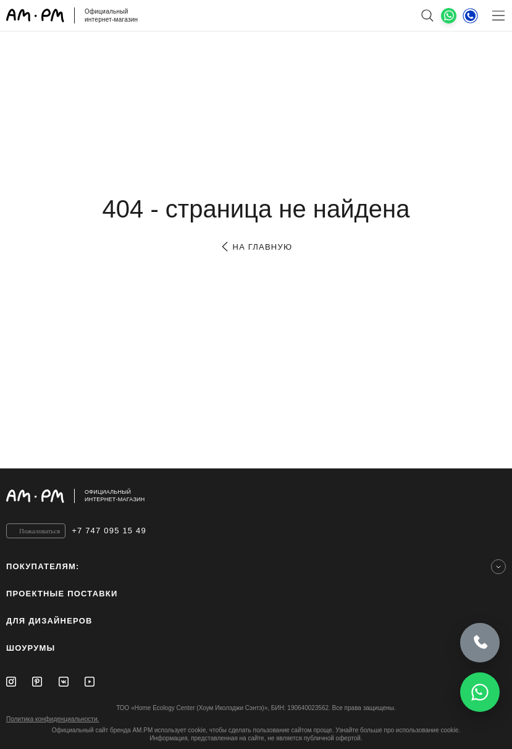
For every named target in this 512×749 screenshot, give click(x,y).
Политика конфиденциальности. (52, 719)
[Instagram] (11, 682)
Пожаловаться (39, 531)
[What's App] (448, 15)
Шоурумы (30, 648)
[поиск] (427, 15)
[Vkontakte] (64, 682)
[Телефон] (470, 15)
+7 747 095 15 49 (109, 530)
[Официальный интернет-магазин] (256, 496)
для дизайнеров (49, 620)
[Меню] (498, 15)
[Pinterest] (37, 682)
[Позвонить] (480, 640)
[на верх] (493, 495)
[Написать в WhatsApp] (480, 692)
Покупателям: (43, 566)
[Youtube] (89, 682)
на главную (256, 247)
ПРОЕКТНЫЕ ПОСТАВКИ (62, 593)
